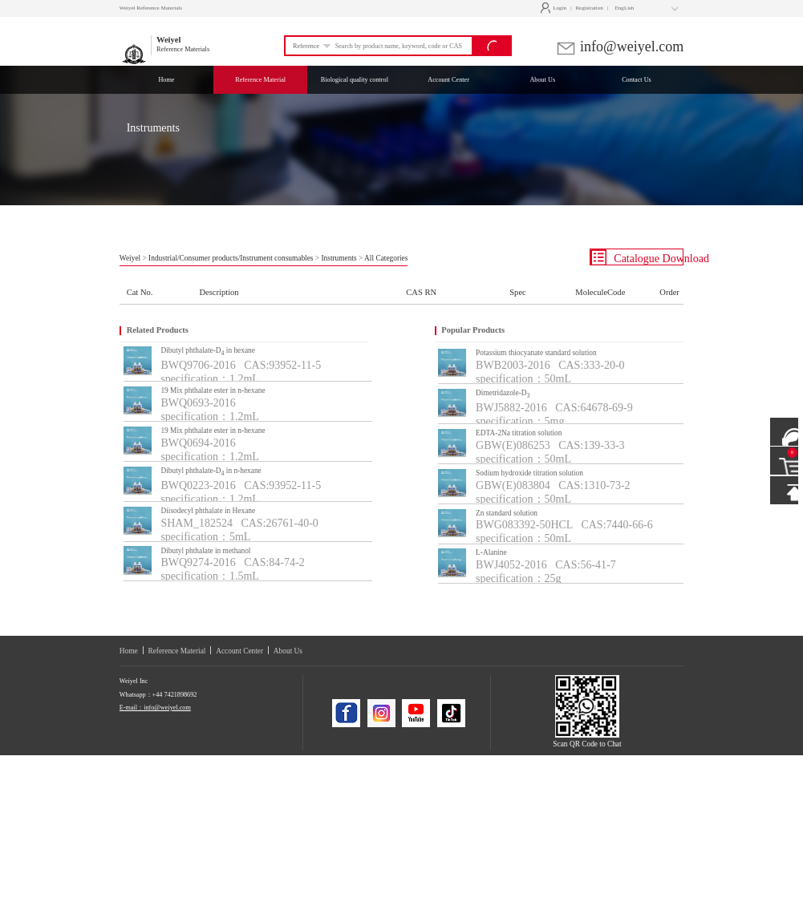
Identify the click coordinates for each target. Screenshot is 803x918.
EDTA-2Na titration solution (519, 433)
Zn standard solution (506, 513)
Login (555, 8)
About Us (288, 651)
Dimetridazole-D (502, 394)
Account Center (239, 651)
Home (129, 651)
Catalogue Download (636, 257)
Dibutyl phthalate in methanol (205, 551)
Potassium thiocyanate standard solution (536, 353)
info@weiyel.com (619, 46)
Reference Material (176, 651)
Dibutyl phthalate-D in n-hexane (210, 472)
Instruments (338, 258)
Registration (588, 8)
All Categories (386, 258)
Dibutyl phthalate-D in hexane (207, 351)
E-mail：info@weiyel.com (155, 707)
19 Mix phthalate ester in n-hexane (212, 390)
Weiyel (130, 258)
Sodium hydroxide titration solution (529, 473)
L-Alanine (491, 552)
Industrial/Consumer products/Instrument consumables (230, 258)
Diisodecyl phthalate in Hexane (207, 511)
